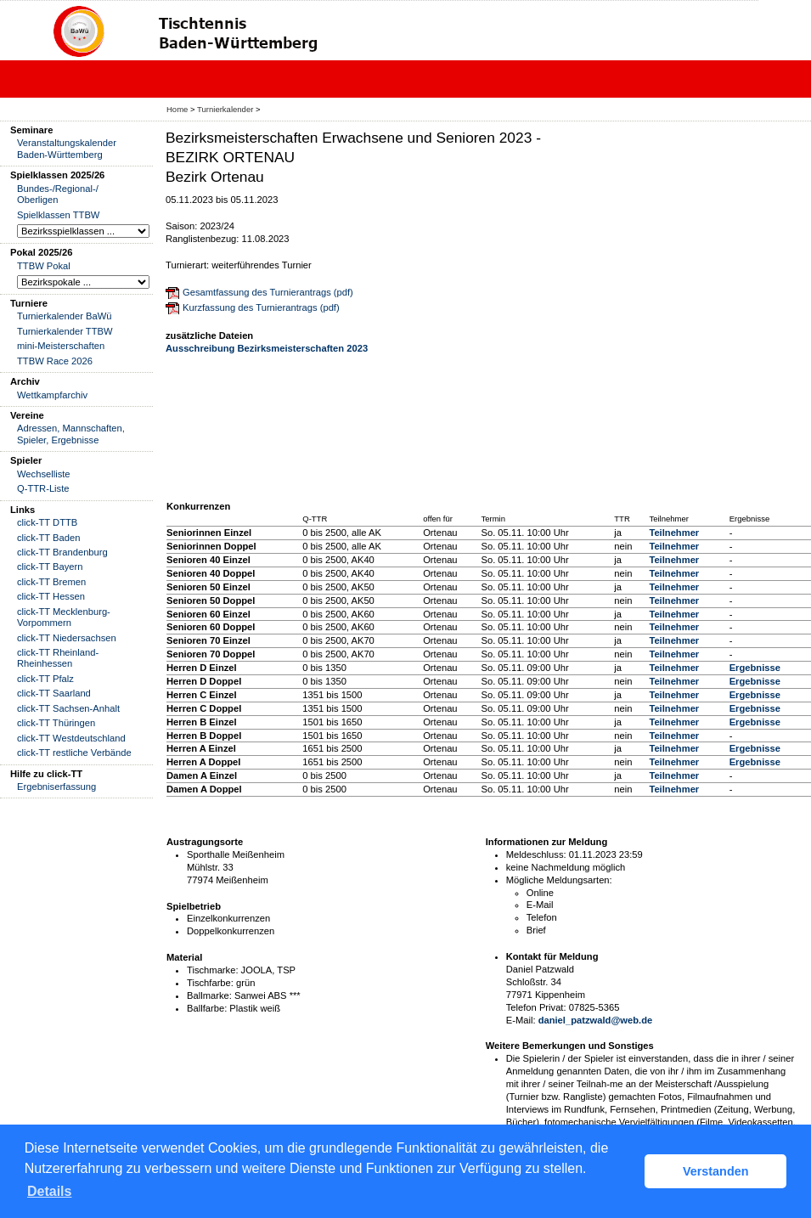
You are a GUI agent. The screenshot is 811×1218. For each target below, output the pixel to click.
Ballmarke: (209, 995)
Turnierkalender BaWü (64, 316)
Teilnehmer (674, 532)
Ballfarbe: (207, 1008)
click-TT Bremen (51, 582)
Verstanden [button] (716, 1171)
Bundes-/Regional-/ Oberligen (58, 194)
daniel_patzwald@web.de (595, 1020)
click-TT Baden (48, 538)
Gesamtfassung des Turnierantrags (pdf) (268, 292)
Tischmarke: (213, 970)
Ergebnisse (754, 668)
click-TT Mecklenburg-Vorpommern (63, 617)
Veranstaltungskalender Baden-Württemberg (66, 148)
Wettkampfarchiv (52, 395)
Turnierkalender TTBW (65, 331)
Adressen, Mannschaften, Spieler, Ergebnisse (71, 433)
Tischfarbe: (210, 983)
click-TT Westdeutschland (71, 738)
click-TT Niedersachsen (66, 638)
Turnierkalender (225, 109)
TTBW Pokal (43, 266)
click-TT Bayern (50, 566)
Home (177, 109)
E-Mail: (521, 1020)
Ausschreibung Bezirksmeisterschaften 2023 (267, 348)
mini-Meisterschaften (60, 346)
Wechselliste (43, 474)
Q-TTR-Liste (43, 488)
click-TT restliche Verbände (74, 752)
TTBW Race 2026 (55, 361)
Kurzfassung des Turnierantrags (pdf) (261, 307)
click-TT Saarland (54, 693)
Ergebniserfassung (56, 786)
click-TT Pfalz (45, 679)
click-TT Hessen (51, 596)
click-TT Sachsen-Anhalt (68, 708)
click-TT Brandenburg (62, 552)
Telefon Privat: (536, 1007)
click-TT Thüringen (56, 723)
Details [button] (49, 1191)
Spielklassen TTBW (58, 215)
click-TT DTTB (47, 522)
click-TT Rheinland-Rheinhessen (58, 657)
